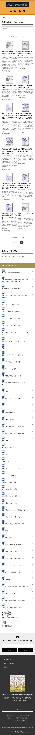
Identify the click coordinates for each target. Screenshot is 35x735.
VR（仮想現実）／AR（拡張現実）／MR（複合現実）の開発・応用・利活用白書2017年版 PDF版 (9, 186)
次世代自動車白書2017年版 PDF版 (9, 86)
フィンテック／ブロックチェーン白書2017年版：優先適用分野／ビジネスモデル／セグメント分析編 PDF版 (9, 150)
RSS (20, 720)
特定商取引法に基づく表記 (21, 717)
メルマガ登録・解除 (22, 718)
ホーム (3, 17)
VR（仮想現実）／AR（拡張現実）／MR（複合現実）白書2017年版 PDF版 (25, 149)
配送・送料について (24, 715)
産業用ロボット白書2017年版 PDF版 (25, 214)
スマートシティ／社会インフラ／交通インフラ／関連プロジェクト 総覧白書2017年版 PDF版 (9, 116)
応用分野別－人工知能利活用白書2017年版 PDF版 (25, 86)
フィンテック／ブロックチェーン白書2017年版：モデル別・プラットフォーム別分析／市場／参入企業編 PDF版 (25, 116)
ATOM (23, 720)
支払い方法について (14, 715)
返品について (10, 717)
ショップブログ (14, 720)
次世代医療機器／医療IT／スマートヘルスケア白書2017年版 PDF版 (25, 53)
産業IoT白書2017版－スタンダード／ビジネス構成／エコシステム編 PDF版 (25, 185)
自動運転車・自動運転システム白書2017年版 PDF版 (9, 52)
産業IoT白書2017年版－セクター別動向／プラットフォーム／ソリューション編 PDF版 (9, 216)
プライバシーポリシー (12, 718)
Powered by (18, 731)
